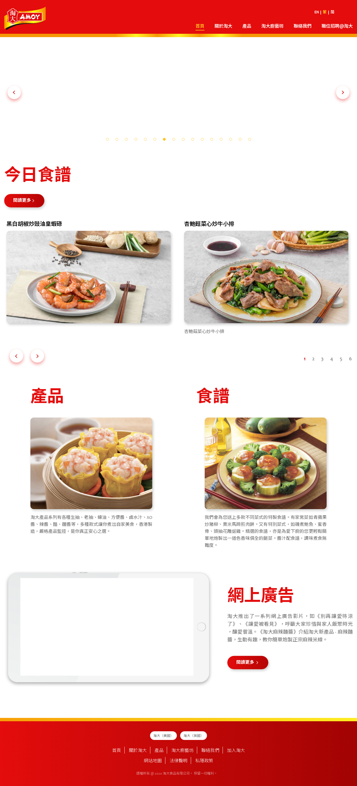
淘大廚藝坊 (272, 26)
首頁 (200, 26)
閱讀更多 (22, 200)
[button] (14, 92)
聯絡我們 (303, 26)
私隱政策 (204, 761)
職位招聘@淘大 (337, 26)
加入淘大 (236, 751)
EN (316, 13)
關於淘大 (223, 26)
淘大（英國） (194, 736)
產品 (246, 26)
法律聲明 (178, 761)
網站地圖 (153, 761)
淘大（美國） (163, 736)
